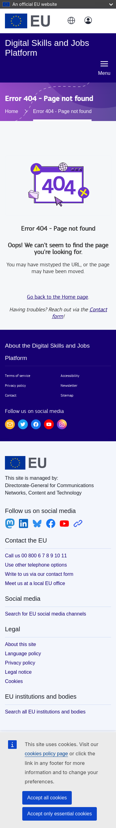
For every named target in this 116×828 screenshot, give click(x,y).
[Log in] (88, 21)
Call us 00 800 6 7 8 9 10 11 (36, 555)
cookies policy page (46, 753)
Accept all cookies (47, 797)
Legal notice (18, 672)
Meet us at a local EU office (35, 583)
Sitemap (67, 395)
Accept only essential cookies (59, 813)
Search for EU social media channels (45, 613)
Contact (10, 395)
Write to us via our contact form (39, 574)
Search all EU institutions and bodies (45, 711)
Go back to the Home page (57, 297)
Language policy (23, 653)
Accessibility (70, 376)
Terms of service (17, 376)
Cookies (14, 681)
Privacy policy (15, 385)
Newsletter (69, 385)
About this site (20, 644)
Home (11, 111)
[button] (71, 21)
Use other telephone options (36, 564)
